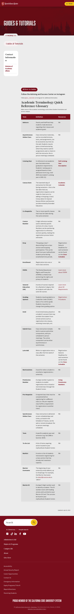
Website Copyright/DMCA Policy (37, 609)
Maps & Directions (10, 589)
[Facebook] (21, 535)
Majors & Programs (11, 544)
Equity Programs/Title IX (12, 585)
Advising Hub (12, 35)
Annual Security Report (11, 570)
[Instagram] (8, 535)
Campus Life (8, 549)
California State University (43, 600)
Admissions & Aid (10, 540)
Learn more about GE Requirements (63, 287)
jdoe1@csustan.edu (44, 477)
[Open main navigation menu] (69, 4)
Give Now (7, 558)
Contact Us (7, 578)
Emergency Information (12, 581)
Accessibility (8, 566)
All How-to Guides (29, 89)
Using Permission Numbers (62, 382)
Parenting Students (10, 593)
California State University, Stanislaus (26, 607)
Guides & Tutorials (12, 43)
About (6, 553)
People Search (23, 529)
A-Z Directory (10, 529)
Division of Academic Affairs (9, 68)
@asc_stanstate (30, 98)
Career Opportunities (11, 574)
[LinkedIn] (15, 535)
